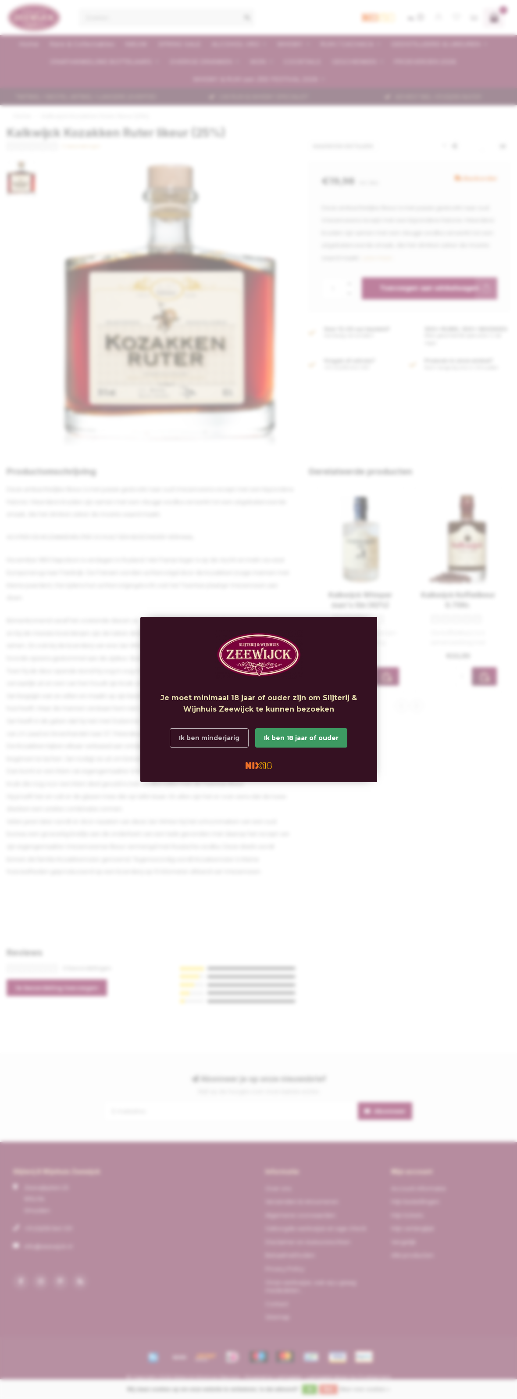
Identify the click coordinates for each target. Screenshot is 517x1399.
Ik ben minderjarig (209, 738)
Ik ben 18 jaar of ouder (301, 738)
